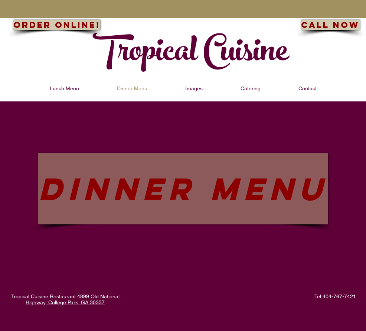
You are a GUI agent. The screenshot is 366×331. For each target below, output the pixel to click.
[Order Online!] (56, 25)
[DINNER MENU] (183, 188)
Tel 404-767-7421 (334, 296)
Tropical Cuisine (190, 55)
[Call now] (330, 25)
